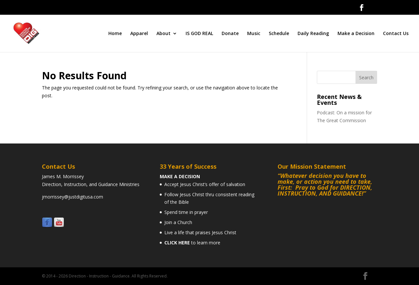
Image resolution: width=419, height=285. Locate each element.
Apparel (139, 33)
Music (253, 33)
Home (115, 33)
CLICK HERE (177, 242)
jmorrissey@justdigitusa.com (72, 197)
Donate (230, 33)
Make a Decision (355, 33)
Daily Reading (313, 33)
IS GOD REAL (199, 33)
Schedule (279, 33)
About (163, 33)
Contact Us (396, 33)
